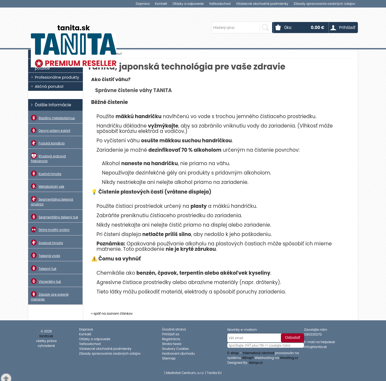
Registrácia (171, 339)
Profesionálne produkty (57, 77)
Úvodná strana (174, 329)
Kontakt (161, 3)
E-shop (233, 353)
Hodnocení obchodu (178, 353)
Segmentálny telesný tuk (54, 217)
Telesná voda (45, 255)
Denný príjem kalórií (50, 130)
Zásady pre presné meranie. (50, 296)
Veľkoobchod (220, 3)
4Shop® (248, 357)
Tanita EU (214, 373)
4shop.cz (256, 362)
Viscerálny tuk (46, 281)
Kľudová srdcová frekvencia (48, 158)
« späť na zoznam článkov (111, 313)
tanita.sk (73, 28)
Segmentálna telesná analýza (52, 201)
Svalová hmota (47, 242)
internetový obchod (258, 353)
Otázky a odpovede (188, 3)
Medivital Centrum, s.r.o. (185, 373)
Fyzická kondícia (48, 143)
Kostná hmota (46, 173)
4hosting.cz (289, 357)
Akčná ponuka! (49, 86)
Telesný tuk (43, 268)
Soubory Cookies (175, 348)
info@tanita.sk (315, 346)
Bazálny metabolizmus (53, 118)
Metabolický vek (47, 186)
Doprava (143, 3)
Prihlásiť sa (170, 334)
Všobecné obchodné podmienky (262, 3)
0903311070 (313, 334)
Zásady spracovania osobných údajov (324, 3)
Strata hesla (171, 344)
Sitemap (168, 358)
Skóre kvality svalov (50, 229)
